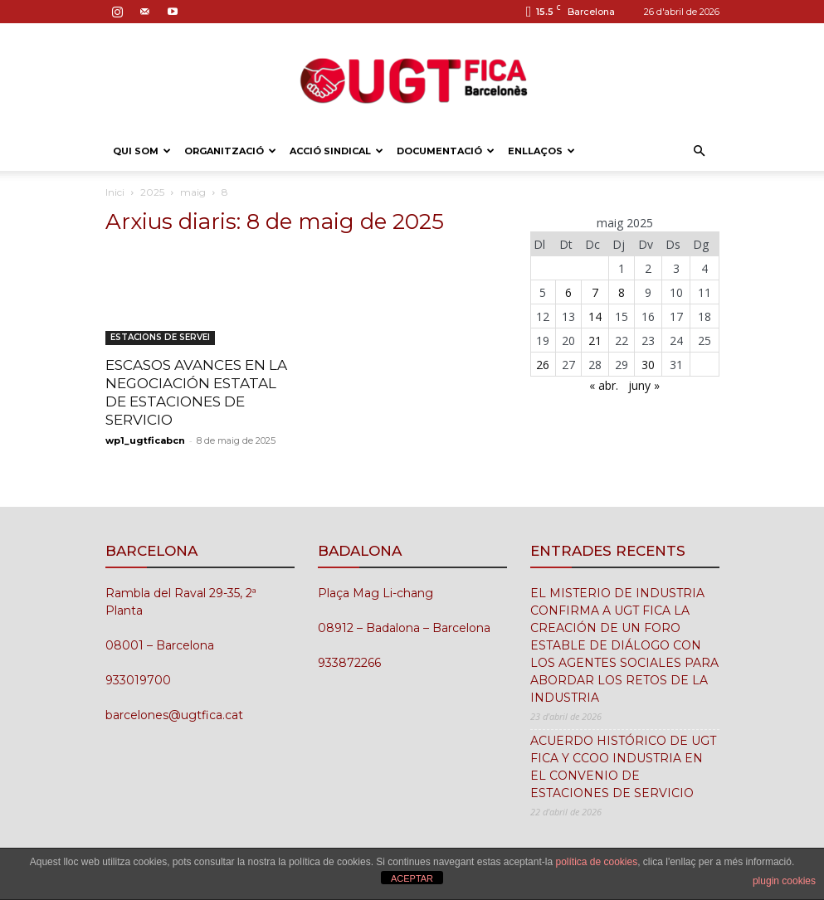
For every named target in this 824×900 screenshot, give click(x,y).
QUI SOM (142, 151)
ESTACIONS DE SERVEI (160, 337)
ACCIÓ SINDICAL (336, 151)
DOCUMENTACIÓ (446, 151)
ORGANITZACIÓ (230, 151)
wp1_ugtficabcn (145, 440)
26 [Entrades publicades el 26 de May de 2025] (542, 364)
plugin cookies (784, 881)
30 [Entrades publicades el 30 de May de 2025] (648, 364)
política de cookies (596, 862)
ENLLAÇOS (541, 151)
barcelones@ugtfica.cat (174, 715)
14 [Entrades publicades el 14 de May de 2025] (595, 316)
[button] (699, 151)
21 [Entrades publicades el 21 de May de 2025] (595, 340)
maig (193, 192)
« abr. (603, 385)
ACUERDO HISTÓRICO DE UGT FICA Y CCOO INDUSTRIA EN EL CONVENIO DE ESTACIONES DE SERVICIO (623, 766)
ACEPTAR (412, 878)
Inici (114, 192)
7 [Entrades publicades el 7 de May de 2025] (595, 292)
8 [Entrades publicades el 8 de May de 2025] (621, 292)
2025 (152, 192)
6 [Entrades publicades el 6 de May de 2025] (568, 292)
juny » (644, 385)
